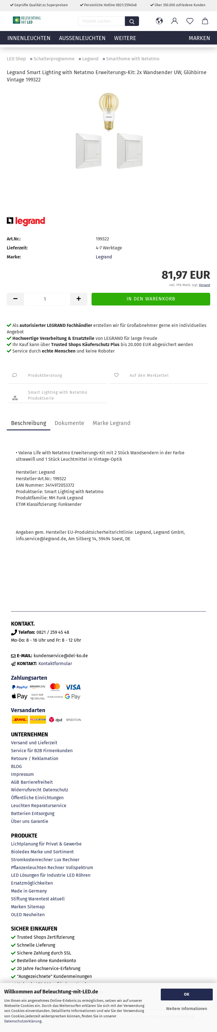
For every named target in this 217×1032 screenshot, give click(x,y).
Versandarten (28, 710)
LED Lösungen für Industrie (38, 875)
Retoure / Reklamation (34, 758)
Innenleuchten (29, 40)
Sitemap (36, 906)
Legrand (104, 257)
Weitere (125, 40)
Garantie (39, 821)
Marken (18, 906)
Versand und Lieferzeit (34, 742)
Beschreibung (28, 423)
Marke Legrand (112, 423)
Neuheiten (34, 914)
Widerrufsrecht (26, 789)
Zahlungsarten (29, 678)
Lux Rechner (66, 859)
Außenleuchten (82, 40)
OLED (16, 914)
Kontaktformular (55, 663)
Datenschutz (55, 789)
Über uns (20, 821)
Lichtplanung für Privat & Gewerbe (46, 844)
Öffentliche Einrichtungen (37, 797)
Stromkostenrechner (32, 859)
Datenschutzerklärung (23, 1021)
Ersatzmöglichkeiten (32, 883)
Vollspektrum (79, 867)
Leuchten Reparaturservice (38, 805)
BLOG (16, 766)
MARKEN (199, 40)
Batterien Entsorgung (32, 813)
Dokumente (69, 423)
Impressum (22, 774)
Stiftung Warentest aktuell (38, 899)
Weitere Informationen (186, 1008)
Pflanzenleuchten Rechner (37, 867)
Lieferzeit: (17, 248)
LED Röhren (78, 875)
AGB (15, 782)
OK (186, 994)
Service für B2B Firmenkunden (42, 750)
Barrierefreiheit (37, 782)
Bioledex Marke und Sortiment (42, 851)
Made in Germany (29, 891)
